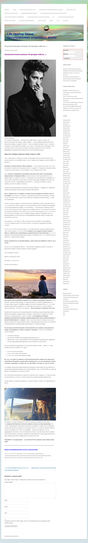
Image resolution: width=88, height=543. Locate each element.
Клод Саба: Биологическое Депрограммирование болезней (73, 98)
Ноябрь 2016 (66, 250)
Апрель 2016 (66, 263)
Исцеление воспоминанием (27, 455)
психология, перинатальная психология (27, 457)
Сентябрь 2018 (67, 206)
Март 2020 (65, 171)
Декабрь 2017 (66, 224)
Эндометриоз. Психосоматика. (71, 76)
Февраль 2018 (66, 220)
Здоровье (65, 299)
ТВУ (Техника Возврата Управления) (14, 17)
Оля (64, 102)
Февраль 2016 (66, 267)
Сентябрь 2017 (67, 230)
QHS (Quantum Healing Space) (66, 17)
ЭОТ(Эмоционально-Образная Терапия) (38, 17)
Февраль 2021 (66, 149)
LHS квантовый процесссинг (27, 9)
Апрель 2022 (66, 122)
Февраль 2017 (66, 244)
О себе (14, 9)
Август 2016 (66, 256)
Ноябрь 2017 (66, 226)
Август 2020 (66, 161)
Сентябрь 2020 (67, 159)
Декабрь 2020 (66, 153)
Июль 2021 (65, 139)
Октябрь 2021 (66, 133)
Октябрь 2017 (66, 228)
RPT (54, 17)
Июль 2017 (65, 234)
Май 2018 (65, 214)
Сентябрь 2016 (67, 254)
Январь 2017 (66, 246)
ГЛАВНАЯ (6, 9)
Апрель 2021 (66, 145)
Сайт (5, 513)
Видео (51, 20)
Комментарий (8, 482)
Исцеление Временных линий (29, 13)
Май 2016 (65, 261)
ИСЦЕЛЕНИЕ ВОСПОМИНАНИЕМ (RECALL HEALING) (51, 9)
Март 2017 (65, 242)
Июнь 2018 (66, 212)
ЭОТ (41, 457)
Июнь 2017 (66, 236)
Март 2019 (65, 194)
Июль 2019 (65, 187)
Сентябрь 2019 (67, 183)
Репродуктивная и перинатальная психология (53, 13)
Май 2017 (65, 238)
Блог (58, 20)
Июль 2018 (65, 210)
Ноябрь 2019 (66, 179)
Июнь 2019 (66, 189)
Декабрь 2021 (66, 130)
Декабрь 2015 (66, 271)
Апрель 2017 (66, 240)
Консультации (42, 20)
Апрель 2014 (66, 281)
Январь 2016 (66, 269)
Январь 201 (66, 283)
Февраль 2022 (66, 126)
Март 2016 (65, 265)
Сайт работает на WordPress (11, 536)
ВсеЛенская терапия (9, 20)
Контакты (65, 20)
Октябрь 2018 (66, 204)
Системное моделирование (26, 20)
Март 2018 (65, 218)
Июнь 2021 (66, 141)
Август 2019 (66, 185)
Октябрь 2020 (66, 157)
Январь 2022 (66, 128)
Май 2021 (65, 143)
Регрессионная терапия (10, 13)
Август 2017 (66, 232)
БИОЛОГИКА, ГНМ (70, 9)
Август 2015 (66, 277)
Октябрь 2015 (66, 275)
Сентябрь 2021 (67, 135)
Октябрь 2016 (66, 252)
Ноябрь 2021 (66, 131)
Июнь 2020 (66, 165)
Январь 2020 (66, 175)
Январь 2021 (66, 151)
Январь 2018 (66, 222)
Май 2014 (65, 279)
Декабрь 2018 (66, 200)
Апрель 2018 (66, 216)
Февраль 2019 (66, 196)
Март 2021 (65, 147)
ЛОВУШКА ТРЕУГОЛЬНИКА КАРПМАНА (72, 70)
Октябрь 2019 (66, 181)
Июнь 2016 (66, 259)
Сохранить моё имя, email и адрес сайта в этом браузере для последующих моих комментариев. (27, 522)
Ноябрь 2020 (66, 155)
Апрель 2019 (66, 193)
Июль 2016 (65, 257)
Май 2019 (65, 191)
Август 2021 (66, 137)
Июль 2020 (65, 163)
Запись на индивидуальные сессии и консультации (21, 449)
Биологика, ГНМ (67, 293)
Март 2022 (65, 124)
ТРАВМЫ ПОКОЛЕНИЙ (75, 106)
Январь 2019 (66, 198)
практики (6, 457)
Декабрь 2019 (66, 177)
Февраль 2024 (66, 120)
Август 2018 (66, 208)
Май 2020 (65, 167)
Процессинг (13, 457)
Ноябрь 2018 (66, 202)
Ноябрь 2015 (66, 273)
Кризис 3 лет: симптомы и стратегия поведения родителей (72, 92)
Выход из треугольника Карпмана (72, 68)
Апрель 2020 (66, 169)
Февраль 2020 (66, 173)
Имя (6, 500)
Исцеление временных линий (43, 455)
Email (6, 506)
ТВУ (39, 457)
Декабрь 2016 (66, 248)
